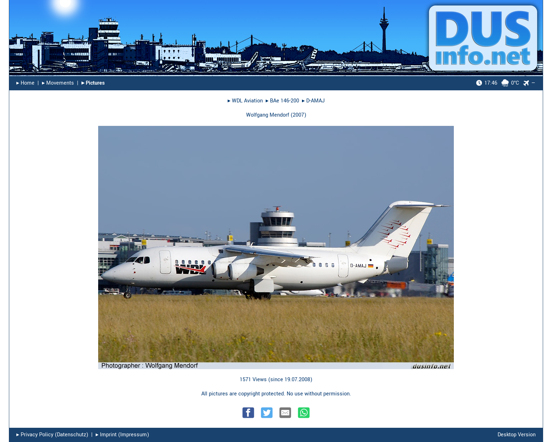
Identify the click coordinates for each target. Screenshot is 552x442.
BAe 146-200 (284, 101)
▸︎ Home (25, 83)
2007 (298, 115)
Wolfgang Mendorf (267, 115)
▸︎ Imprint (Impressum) (122, 434)
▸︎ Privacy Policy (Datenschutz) (52, 434)
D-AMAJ (315, 101)
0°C (497, 83)
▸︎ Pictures (93, 83)
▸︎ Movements (58, 83)
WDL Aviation (247, 101)
